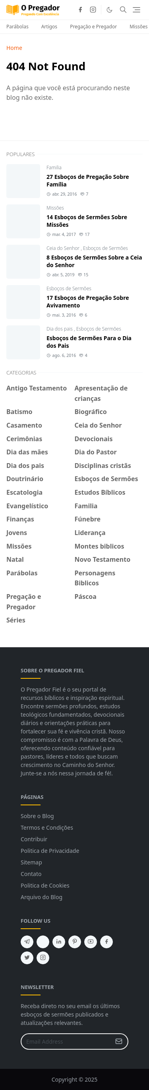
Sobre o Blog (37, 816)
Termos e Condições (47, 827)
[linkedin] (58, 941)
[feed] (43, 941)
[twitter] (27, 957)
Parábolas (17, 26)
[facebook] (80, 9)
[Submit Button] (119, 1041)
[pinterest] (74, 941)
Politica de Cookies (45, 885)
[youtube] (90, 941)
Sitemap (31, 862)
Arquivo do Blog (41, 897)
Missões (55, 207)
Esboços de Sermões (105, 248)
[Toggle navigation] (136, 10)
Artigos (49, 26)
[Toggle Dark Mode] (109, 9)
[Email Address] (65, 1041)
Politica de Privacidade (50, 850)
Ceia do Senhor (63, 248)
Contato (31, 874)
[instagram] (93, 9)
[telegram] (27, 941)
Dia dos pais (60, 328)
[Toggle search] (123, 9)
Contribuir (34, 839)
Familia (54, 167)
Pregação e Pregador (93, 26)
